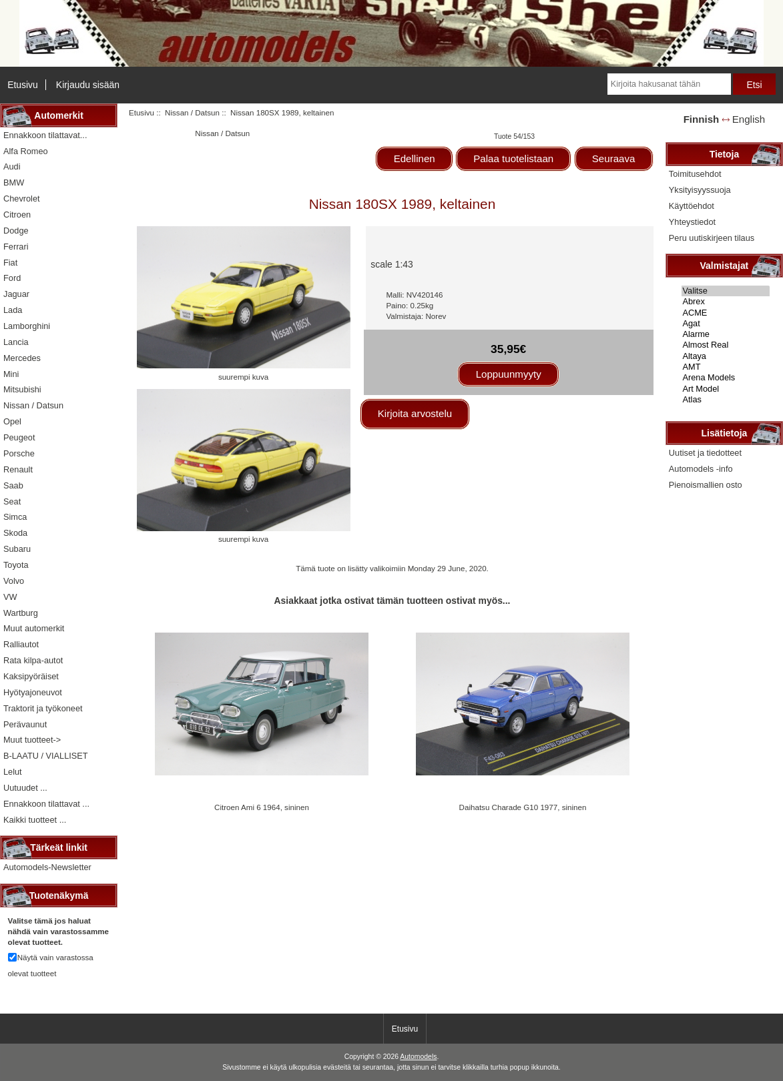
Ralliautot (21, 644)
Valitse (726, 291)
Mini (11, 374)
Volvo (13, 581)
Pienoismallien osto (705, 485)
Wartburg (20, 613)
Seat (12, 501)
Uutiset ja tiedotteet (705, 453)
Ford (12, 278)
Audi (12, 166)
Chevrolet (21, 199)
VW (10, 597)
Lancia (16, 342)
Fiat (10, 263)
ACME (726, 313)
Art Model (726, 389)
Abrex (726, 301)
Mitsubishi (22, 389)
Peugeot (19, 437)
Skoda (15, 533)
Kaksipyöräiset (31, 676)
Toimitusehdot (695, 174)
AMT (726, 367)
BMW (13, 182)
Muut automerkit (33, 628)
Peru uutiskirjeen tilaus (711, 238)
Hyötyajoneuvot (32, 692)
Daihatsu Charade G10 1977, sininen (523, 807)
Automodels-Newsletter (47, 867)
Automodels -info (701, 469)
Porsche (19, 453)
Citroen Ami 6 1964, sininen (261, 807)
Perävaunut (25, 724)
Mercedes (22, 358)
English (748, 119)
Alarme (726, 334)
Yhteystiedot (692, 222)
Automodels (418, 1056)
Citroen (17, 215)
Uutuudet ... (25, 788)
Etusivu (22, 84)
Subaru (17, 549)
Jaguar (16, 294)
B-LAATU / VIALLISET (45, 756)
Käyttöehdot (691, 206)
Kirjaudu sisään (87, 84)
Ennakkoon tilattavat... (45, 135)
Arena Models (726, 377)
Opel (12, 421)
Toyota (16, 565)
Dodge (16, 231)
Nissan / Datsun (192, 112)
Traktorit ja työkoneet (43, 708)
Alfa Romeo (25, 151)
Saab (13, 485)
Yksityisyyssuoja (700, 190)
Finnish (702, 119)
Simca (15, 517)
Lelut (12, 772)
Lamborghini (26, 326)
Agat (726, 323)
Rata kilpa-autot (33, 660)
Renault (18, 469)
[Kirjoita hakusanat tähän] (669, 84)
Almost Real (726, 345)
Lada (12, 310)
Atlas (726, 399)
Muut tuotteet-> (32, 740)
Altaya (726, 356)
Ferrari (16, 247)
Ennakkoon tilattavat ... (46, 804)
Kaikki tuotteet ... (34, 820)
